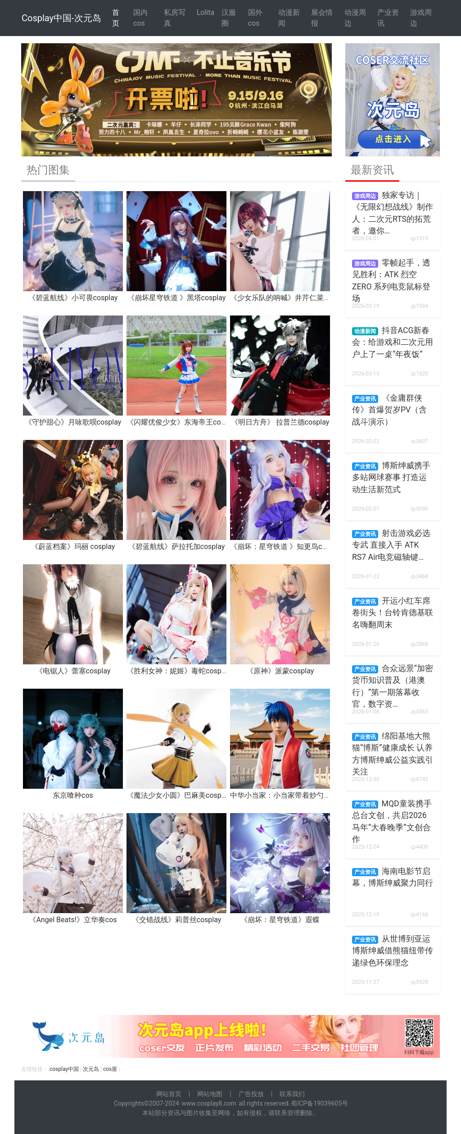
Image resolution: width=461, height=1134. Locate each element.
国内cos (140, 17)
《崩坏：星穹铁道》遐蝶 (280, 919)
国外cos (255, 17)
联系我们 (292, 1093)
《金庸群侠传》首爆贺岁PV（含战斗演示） (389, 409)
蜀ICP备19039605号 (319, 1103)
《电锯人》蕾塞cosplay (73, 671)
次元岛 (91, 1069)
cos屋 (110, 1069)
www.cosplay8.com (208, 1103)
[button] (44, 99)
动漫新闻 (289, 17)
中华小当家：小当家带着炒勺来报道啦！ (295, 795)
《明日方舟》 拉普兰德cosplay (280, 422)
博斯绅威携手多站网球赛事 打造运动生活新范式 (391, 477)
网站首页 (168, 1093)
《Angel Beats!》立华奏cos (73, 919)
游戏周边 (421, 17)
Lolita (205, 12)
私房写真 (174, 17)
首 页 (115, 17)
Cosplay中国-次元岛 (61, 18)
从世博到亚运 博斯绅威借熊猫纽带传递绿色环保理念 (392, 950)
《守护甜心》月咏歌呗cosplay (73, 422)
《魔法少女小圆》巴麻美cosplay (178, 795)
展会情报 (322, 17)
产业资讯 (388, 17)
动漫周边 (355, 17)
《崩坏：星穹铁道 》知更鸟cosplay (286, 546)
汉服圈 (228, 17)
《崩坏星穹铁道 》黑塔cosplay (176, 297)
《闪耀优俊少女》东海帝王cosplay (182, 422)
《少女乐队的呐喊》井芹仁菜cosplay (289, 297)
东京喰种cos (73, 795)
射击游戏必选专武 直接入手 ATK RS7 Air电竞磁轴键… (391, 545)
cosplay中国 (64, 1069)
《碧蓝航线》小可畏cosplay (73, 297)
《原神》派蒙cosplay (280, 671)
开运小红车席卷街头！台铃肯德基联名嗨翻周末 (392, 612)
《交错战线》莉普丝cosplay (176, 919)
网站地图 (209, 1093)
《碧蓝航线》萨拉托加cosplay (176, 546)
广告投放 (251, 1093)
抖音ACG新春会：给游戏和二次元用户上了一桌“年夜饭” (392, 342)
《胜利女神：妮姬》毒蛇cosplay (178, 671)
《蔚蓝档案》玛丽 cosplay (73, 546)
